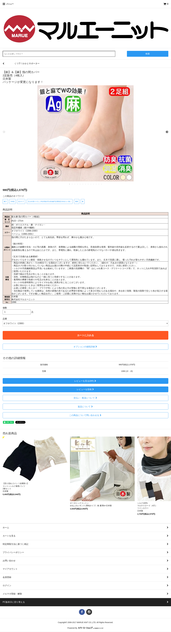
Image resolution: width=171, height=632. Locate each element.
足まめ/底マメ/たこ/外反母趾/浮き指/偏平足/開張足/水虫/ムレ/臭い (49, 201)
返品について (85, 406)
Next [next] (167, 132)
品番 (5, 319)
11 (96, 184)
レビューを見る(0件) (85, 381)
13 (101, 184)
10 (93, 184)
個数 (5, 308)
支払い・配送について (85, 398)
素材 (76, 201)
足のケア (21, 201)
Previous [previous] (4, 132)
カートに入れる (85, 335)
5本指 (12, 201)
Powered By (85, 628)
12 (99, 184)
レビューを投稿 (85, 389)
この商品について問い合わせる (85, 415)
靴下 (5, 201)
